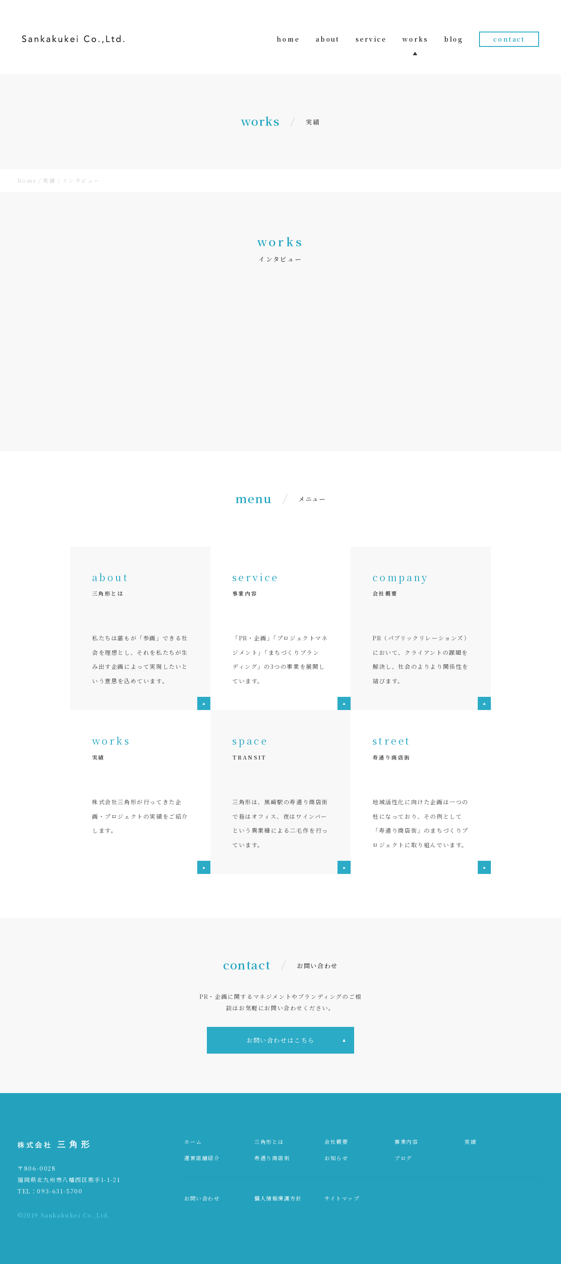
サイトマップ (342, 1198)
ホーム (193, 1141)
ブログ (403, 1157)
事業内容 (406, 1141)
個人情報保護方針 (278, 1198)
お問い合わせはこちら (280, 1040)
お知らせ (336, 1157)
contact (509, 39)
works (412, 39)
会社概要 (336, 1141)
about (321, 39)
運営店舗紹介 (202, 1157)
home (280, 39)
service (366, 39)
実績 (470, 1141)
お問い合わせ (202, 1198)
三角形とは (269, 1141)
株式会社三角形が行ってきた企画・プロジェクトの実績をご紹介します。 (140, 816)
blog (452, 39)
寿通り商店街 (272, 1157)
